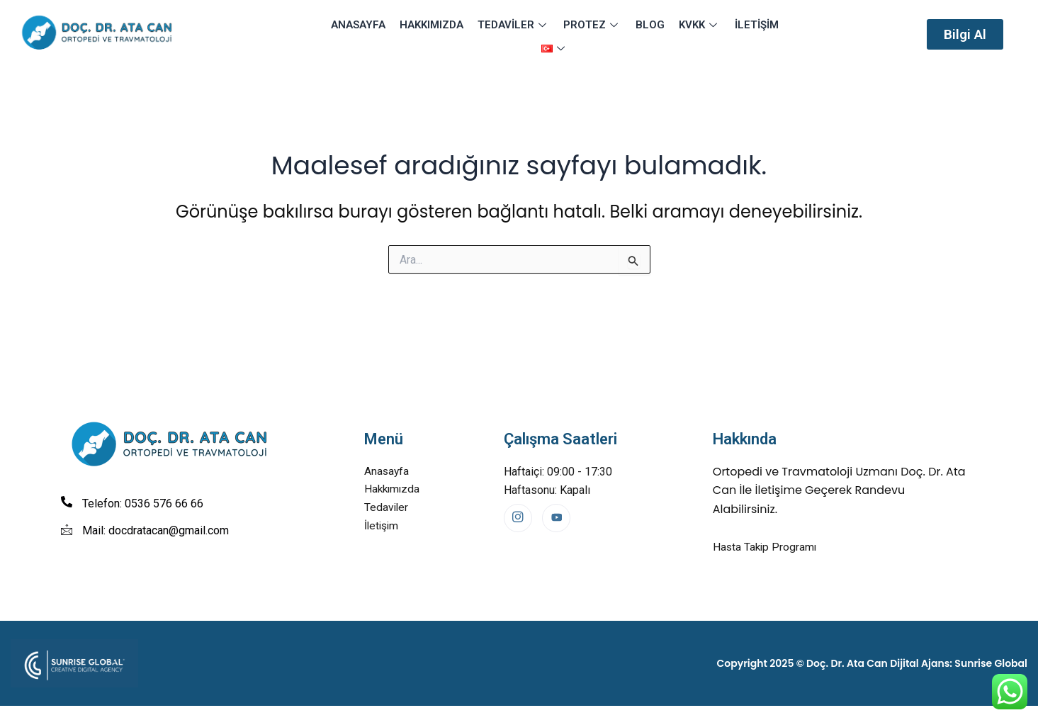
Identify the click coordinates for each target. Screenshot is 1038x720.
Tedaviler (496, 34)
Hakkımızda (416, 34)
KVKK (676, 34)
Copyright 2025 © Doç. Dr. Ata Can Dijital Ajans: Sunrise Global (872, 664)
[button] (965, 34)
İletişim (731, 34)
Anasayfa (344, 34)
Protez (573, 34)
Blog (628, 34)
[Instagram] (518, 518)
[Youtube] (556, 518)
